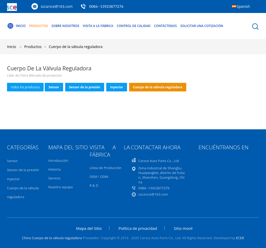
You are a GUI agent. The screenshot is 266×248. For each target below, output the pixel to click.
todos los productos (25, 87)
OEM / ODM (99, 176)
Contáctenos (165, 26)
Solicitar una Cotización (201, 26)
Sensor (54, 87)
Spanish (243, 6)
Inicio (16, 26)
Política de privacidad (137, 228)
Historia (54, 169)
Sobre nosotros (65, 26)
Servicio (54, 178)
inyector (116, 87)
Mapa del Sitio (89, 228)
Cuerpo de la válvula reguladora (76, 46)
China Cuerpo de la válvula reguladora (52, 238)
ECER (240, 238)
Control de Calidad (133, 26)
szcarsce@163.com (56, 6)
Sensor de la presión (84, 87)
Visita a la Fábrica (98, 26)
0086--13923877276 (106, 6)
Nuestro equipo (60, 187)
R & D (94, 185)
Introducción (58, 160)
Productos (38, 26)
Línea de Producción (106, 167)
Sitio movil (183, 228)
